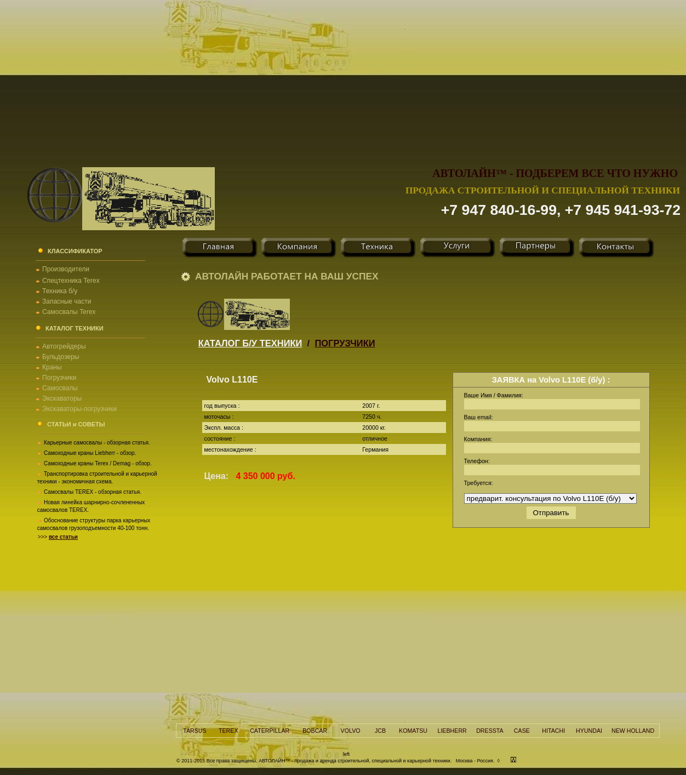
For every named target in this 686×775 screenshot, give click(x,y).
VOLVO (351, 730)
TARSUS (194, 730)
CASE (522, 730)
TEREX (228, 730)
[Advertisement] (343, 76)
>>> (58, 537)
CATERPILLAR (269, 730)
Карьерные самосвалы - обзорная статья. (97, 443)
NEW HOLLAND (632, 730)
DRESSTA (490, 730)
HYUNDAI (589, 730)
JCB (380, 730)
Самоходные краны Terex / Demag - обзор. (98, 463)
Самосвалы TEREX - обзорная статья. (92, 492)
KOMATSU (413, 730)
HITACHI (553, 730)
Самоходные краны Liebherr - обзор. (90, 453)
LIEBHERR (451, 730)
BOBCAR (314, 730)
